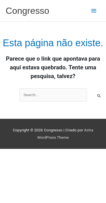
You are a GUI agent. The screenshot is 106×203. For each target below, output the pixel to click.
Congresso (27, 11)
